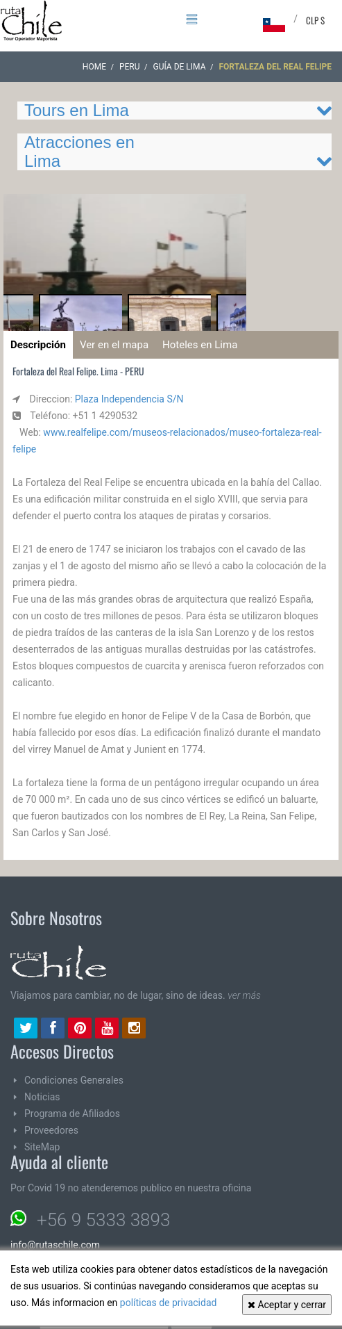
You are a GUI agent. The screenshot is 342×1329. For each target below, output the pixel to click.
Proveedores (51, 1130)
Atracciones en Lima (79, 151)
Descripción (38, 345)
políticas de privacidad (168, 1302)
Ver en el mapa (114, 345)
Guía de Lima (179, 67)
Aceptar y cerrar (287, 1304)
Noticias (42, 1096)
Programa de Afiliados (72, 1113)
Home (94, 67)
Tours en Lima (76, 110)
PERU (129, 67)
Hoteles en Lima (199, 345)
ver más (244, 995)
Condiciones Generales (73, 1080)
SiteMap (42, 1146)
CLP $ (315, 20)
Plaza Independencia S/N (129, 399)
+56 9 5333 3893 (103, 1219)
